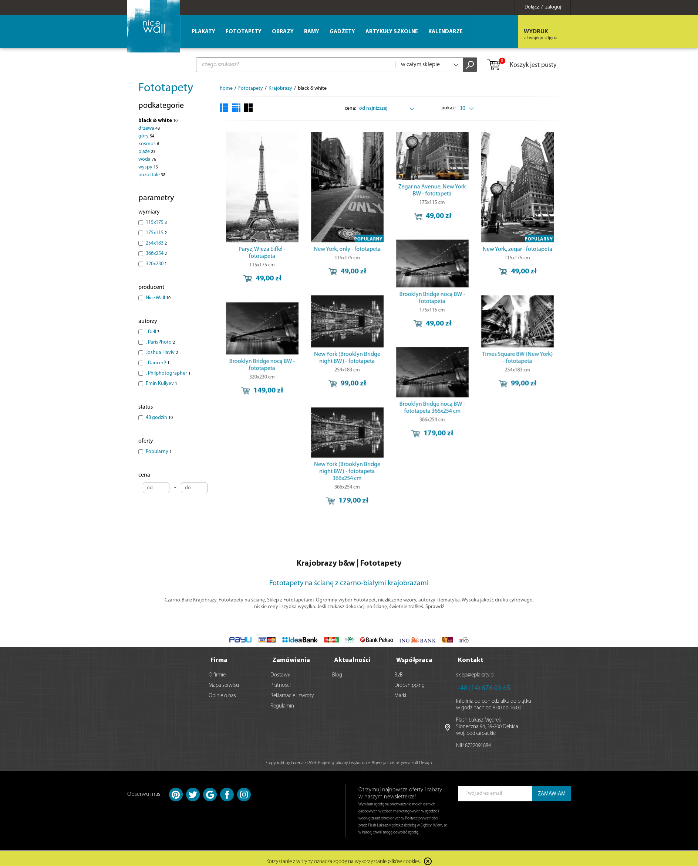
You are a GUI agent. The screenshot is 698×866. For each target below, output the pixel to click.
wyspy (148, 167)
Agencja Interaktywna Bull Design (402, 763)
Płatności (280, 685)
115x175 (156, 222)
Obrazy (283, 32)
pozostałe (151, 175)
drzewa (149, 128)
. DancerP (157, 363)
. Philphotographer (168, 373)
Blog (337, 675)
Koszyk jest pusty (521, 65)
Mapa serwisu (224, 685)
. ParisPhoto (160, 342)
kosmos (148, 144)
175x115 (156, 233)
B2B (398, 675)
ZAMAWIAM (552, 794)
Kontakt (470, 660)
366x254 (156, 253)
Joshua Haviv (162, 352)
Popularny (159, 451)
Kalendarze (445, 32)
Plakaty (203, 32)
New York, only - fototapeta (343, 249)
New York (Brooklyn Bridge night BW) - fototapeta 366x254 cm (322, 467)
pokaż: (448, 108)
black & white (158, 120)
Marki (400, 696)
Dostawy (280, 675)
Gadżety (342, 32)
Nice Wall (158, 298)
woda (147, 159)
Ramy (311, 32)
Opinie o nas (222, 696)
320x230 (156, 264)
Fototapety (165, 88)
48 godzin (159, 417)
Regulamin (282, 706)
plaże (146, 151)
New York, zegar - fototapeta (505, 249)
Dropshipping (409, 685)
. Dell (152, 332)
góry (146, 136)
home (226, 88)
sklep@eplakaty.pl (475, 675)
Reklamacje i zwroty (292, 696)
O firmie (217, 675)
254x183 (156, 243)
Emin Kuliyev (161, 383)
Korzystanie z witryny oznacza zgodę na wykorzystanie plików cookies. (343, 862)
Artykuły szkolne (391, 32)
